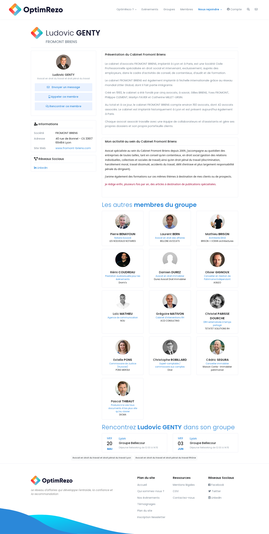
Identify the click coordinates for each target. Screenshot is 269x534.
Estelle (122, 360)
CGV (176, 491)
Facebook (216, 485)
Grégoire (170, 314)
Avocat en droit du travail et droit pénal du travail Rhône (165, 457)
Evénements (150, 9)
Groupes (169, 9)
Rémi (122, 272)
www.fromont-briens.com (73, 148)
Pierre (122, 234)
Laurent (170, 234)
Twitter (214, 491)
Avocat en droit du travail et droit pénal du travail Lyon (101, 457)
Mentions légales (184, 485)
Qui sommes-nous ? (150, 491)
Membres (186, 9)
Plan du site (144, 510)
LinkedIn (41, 168)
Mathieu (217, 234)
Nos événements (148, 498)
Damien (170, 272)
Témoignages (146, 504)
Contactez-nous (184, 498)
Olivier (217, 272)
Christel (217, 316)
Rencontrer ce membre (63, 106)
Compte (234, 9)
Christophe (170, 360)
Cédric (217, 360)
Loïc (123, 314)
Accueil (142, 485)
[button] (248, 9)
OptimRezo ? (125, 9)
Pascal (122, 401)
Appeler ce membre (63, 97)
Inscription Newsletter (151, 517)
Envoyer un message (63, 87)
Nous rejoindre (208, 9)
